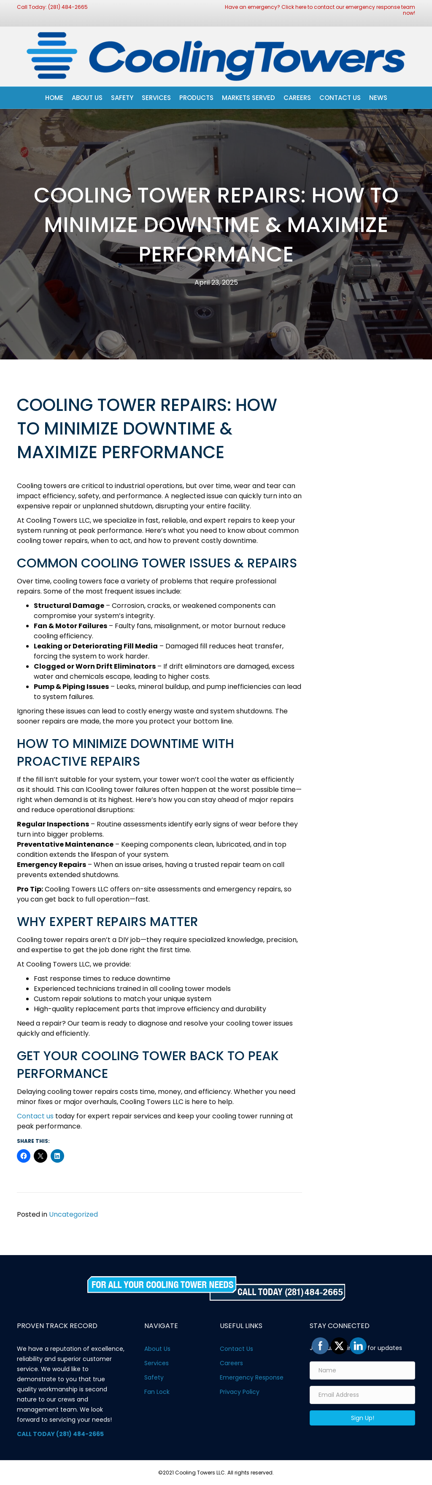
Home (54, 97)
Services (156, 97)
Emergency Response (252, 1377)
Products (196, 97)
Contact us (35, 1116)
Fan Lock (157, 1392)
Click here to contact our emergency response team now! (348, 9)
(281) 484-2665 (68, 7)
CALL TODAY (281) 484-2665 (60, 1434)
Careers (297, 97)
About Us (87, 97)
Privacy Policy (239, 1392)
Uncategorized (73, 1214)
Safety (122, 97)
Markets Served (248, 97)
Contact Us (340, 97)
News (378, 97)
